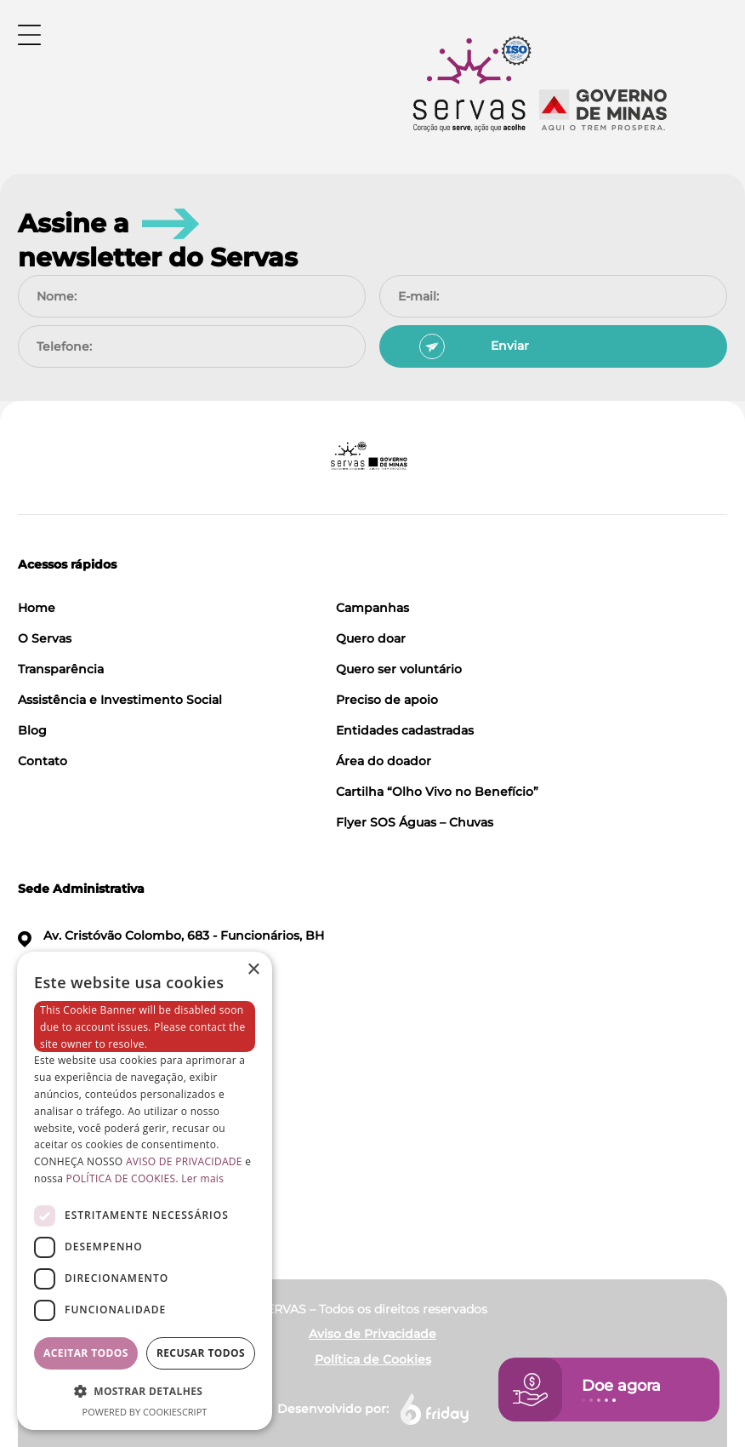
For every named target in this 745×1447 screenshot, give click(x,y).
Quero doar (371, 638)
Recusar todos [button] (200, 1353)
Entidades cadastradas (405, 730)
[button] (144, 1391)
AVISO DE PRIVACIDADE (184, 1161)
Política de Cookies (373, 1359)
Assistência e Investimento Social (120, 699)
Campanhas (372, 607)
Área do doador (383, 761)
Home (36, 607)
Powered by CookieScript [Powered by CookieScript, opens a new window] (145, 1411)
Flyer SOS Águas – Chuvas (414, 822)
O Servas (44, 638)
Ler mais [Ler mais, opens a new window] (202, 1178)
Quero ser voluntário (399, 669)
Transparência (61, 669)
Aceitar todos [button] (85, 1353)
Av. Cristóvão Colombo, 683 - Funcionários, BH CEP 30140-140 (171, 946)
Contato (42, 761)
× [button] (253, 970)
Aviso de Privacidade (372, 1333)
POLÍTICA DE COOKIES (121, 1178)
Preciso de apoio (387, 699)
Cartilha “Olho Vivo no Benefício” (437, 791)
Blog (32, 730)
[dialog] (144, 1191)
